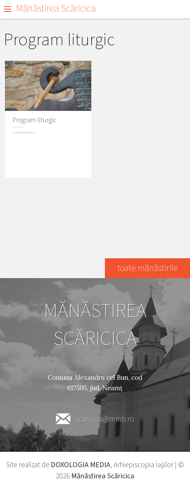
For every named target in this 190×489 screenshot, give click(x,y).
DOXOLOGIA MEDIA (80, 464)
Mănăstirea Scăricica (56, 8)
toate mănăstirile (147, 268)
